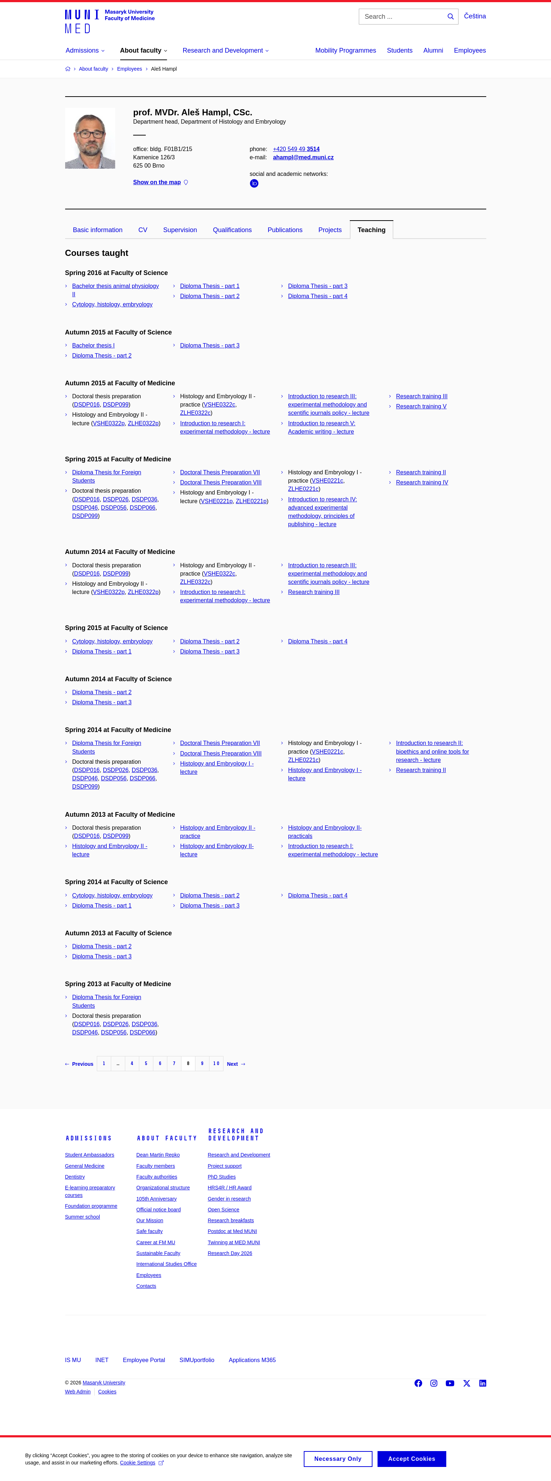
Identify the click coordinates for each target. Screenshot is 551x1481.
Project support (224, 1166)
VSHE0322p (109, 423)
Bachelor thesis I (93, 345)
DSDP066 (142, 508)
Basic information (98, 230)
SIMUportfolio (197, 1360)
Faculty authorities (156, 1177)
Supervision (180, 230)
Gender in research (229, 1199)
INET (101, 1360)
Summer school (82, 1217)
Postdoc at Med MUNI (232, 1231)
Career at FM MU (155, 1242)
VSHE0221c (327, 481)
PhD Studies (222, 1177)
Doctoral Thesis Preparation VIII (221, 482)
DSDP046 (85, 508)
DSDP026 (115, 499)
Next (236, 1064)
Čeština (475, 16)
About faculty (166, 1138)
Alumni (433, 50)
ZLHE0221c (303, 489)
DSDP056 (114, 508)
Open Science (223, 1209)
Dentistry (75, 1177)
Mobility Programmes (345, 50)
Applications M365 (252, 1360)
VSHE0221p (216, 501)
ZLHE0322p (143, 423)
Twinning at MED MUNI (234, 1242)
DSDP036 (144, 499)
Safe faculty (149, 1231)
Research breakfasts (231, 1220)
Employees (470, 50)
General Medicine (85, 1166)
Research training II (421, 472)
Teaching (372, 230)
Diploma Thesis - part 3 (318, 286)
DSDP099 (115, 405)
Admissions (88, 1138)
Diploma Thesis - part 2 (210, 296)
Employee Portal (144, 1360)
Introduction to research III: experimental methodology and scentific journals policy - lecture (329, 404)
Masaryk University (104, 1382)
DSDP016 (87, 405)
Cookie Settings (142, 1466)
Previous (79, 1064)
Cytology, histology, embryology (112, 304)
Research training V (421, 406)
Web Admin (78, 1391)
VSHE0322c (219, 405)
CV (143, 230)
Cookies (107, 1391)
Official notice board (158, 1209)
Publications (285, 230)
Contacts (146, 1286)
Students (399, 50)
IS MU (73, 1360)
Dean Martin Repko (158, 1155)
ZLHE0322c (195, 413)
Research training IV (422, 482)
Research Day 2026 (230, 1253)
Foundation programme (91, 1206)
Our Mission (149, 1220)
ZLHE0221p (251, 501)
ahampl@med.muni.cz (303, 157)
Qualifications (232, 230)
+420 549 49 (296, 149)
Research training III (422, 396)
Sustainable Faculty (158, 1253)
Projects (330, 230)
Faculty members (155, 1166)
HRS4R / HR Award (230, 1187)
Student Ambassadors (89, 1155)
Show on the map (160, 182)
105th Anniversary (156, 1199)
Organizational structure (163, 1187)
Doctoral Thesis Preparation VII (220, 472)
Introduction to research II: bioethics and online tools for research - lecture (432, 751)
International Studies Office (166, 1264)
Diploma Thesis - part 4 (318, 296)
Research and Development (236, 1134)
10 (216, 1063)
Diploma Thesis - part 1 (210, 286)
